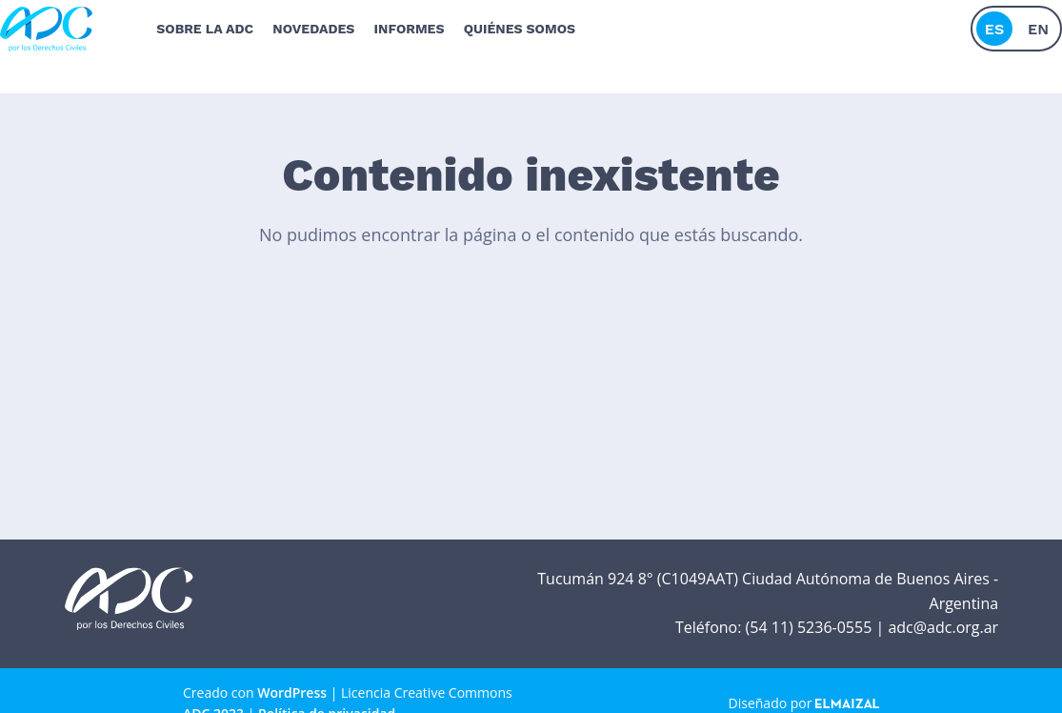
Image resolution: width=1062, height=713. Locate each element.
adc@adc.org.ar (943, 627)
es (994, 23)
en (1038, 23)
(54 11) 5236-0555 (809, 627)
